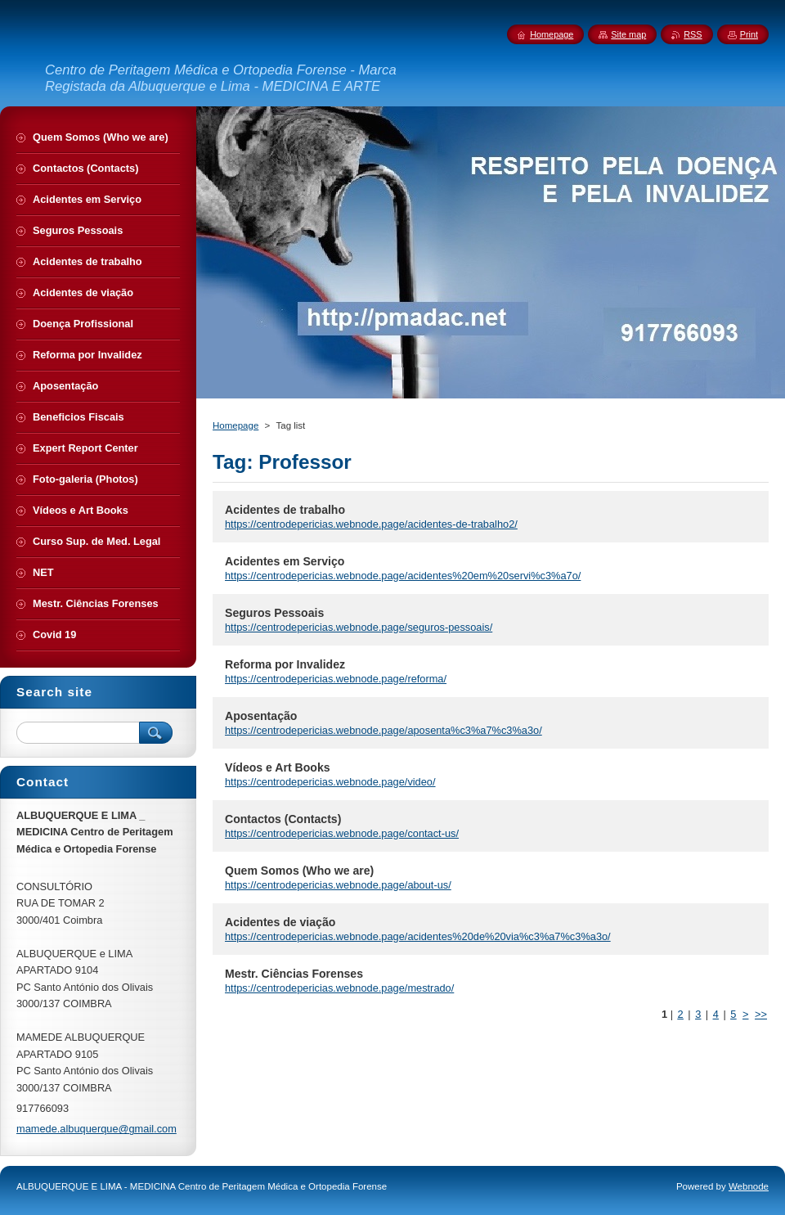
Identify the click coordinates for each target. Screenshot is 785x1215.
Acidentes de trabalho (285, 509)
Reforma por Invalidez (285, 664)
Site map (628, 34)
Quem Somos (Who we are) (299, 870)
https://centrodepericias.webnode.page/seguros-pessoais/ (358, 627)
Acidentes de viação (280, 922)
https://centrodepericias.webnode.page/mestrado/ (339, 988)
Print (749, 34)
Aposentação (261, 715)
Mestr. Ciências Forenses (294, 973)
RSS (693, 34)
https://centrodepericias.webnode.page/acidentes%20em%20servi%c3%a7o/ (403, 575)
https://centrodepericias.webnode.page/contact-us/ (342, 833)
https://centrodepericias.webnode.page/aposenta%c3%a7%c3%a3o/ (383, 730)
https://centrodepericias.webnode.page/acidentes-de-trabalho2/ (371, 524)
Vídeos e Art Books (277, 767)
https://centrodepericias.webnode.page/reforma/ (335, 679)
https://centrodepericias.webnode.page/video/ (330, 782)
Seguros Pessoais (274, 612)
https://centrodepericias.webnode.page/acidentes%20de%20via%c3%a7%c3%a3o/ (418, 936)
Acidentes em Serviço (284, 561)
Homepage (235, 425)
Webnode (749, 1186)
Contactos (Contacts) (283, 819)
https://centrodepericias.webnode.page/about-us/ (338, 885)
